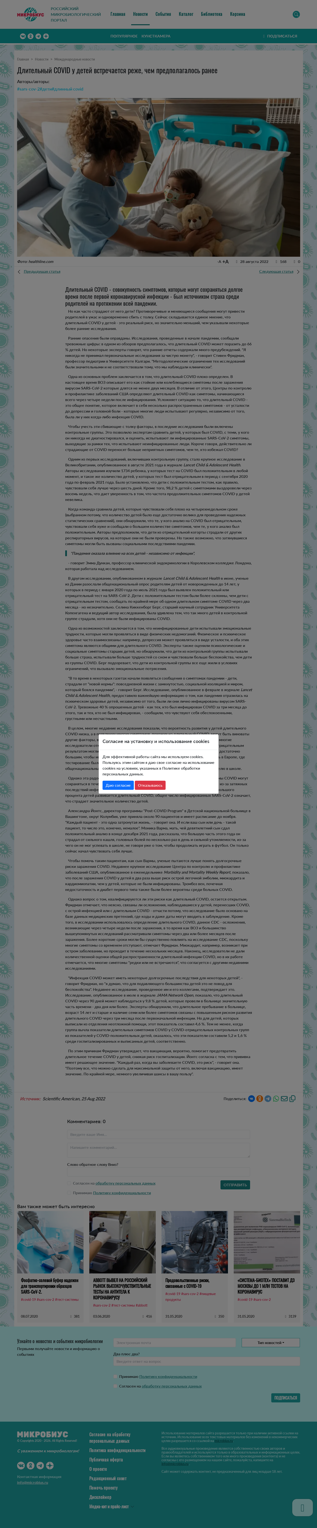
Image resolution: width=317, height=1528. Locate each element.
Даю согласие (118, 785)
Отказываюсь (150, 785)
